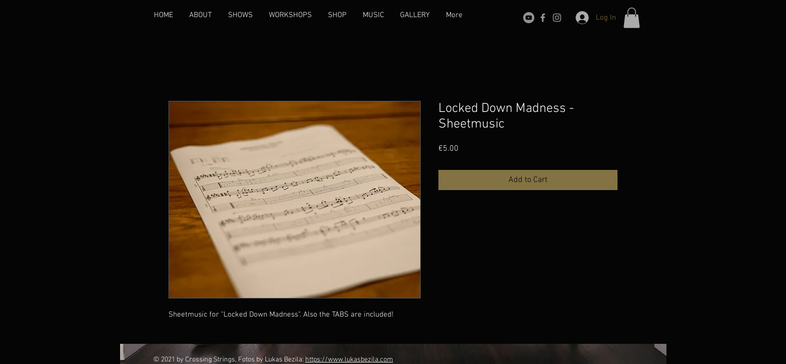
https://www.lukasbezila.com (349, 359)
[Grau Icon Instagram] (557, 17)
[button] (631, 18)
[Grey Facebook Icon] (542, 17)
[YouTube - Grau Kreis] (528, 17)
